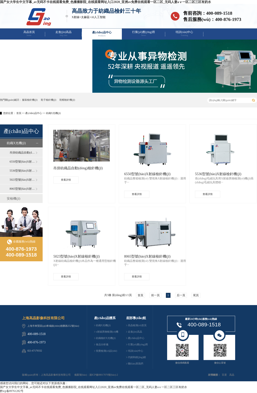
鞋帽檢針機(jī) (67, 100)
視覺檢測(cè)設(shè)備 (106, 352)
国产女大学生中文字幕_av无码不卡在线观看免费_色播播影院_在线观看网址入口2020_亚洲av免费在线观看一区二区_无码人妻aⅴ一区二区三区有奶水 (105, 2)
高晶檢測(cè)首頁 (137, 325)
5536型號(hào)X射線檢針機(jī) (23, 170)
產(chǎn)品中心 (102, 34)
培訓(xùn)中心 (184, 33)
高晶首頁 (29, 33)
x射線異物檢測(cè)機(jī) (107, 332)
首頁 (18, 113)
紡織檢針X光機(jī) (106, 338)
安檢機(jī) (13, 198)
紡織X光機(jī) (53, 113)
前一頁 (155, 295)
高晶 (231, 375)
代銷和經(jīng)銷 (33, 44)
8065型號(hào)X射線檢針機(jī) (23, 188)
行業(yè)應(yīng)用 (143, 33)
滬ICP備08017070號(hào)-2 (103, 375)
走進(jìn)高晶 (63, 33)
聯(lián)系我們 (73, 44)
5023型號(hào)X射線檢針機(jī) (23, 179)
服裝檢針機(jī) (29, 100)
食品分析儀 (102, 344)
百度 (224, 375)
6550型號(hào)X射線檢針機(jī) (23, 161)
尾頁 (196, 295)
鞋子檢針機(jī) (48, 100)
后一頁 (181, 295)
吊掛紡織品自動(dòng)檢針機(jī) (23, 152)
